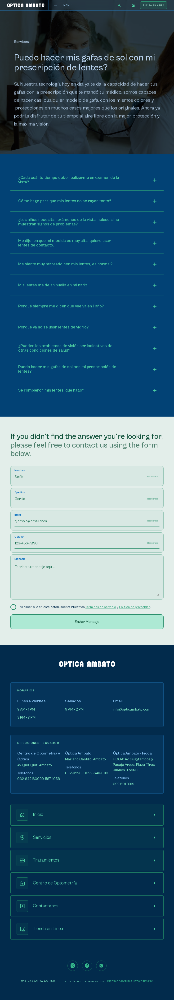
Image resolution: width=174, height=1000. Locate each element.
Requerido (152, 476)
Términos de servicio (100, 607)
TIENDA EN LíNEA (153, 5)
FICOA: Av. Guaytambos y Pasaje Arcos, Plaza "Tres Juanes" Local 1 (134, 764)
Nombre (19, 470)
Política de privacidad (134, 607)
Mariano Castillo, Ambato (85, 759)
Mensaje (20, 558)
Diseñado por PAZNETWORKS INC (130, 981)
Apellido (19, 492)
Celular (19, 536)
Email (18, 514)
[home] (26, 5)
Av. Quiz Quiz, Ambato (34, 765)
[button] (133, 5)
